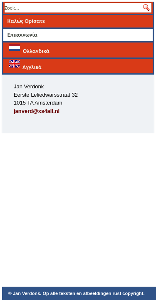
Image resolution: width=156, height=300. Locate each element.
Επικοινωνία (22, 34)
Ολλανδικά (29, 49)
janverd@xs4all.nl (36, 111)
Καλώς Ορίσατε (26, 21)
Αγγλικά (25, 65)
